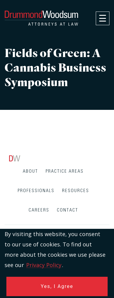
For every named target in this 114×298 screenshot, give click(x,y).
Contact (67, 210)
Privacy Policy (43, 265)
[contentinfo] (57, 226)
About (30, 171)
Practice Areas (65, 171)
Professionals (36, 190)
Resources (75, 190)
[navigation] (102, 18)
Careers (39, 210)
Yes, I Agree (57, 286)
